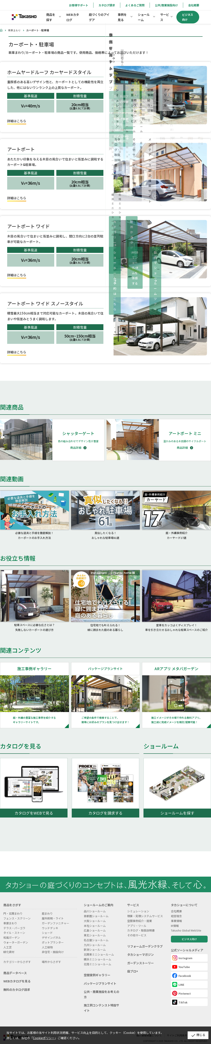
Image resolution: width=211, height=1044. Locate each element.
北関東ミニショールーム (99, 949)
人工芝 (7, 942)
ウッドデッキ (50, 923)
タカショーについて (184, 900)
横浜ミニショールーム (97, 954)
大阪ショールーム (95, 916)
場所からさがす (51, 957)
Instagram (182, 952)
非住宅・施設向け (53, 947)
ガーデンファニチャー (55, 918)
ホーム (1, 30)
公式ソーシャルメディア (187, 945)
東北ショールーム (95, 930)
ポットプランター (53, 937)
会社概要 (193, 5)
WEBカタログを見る (17, 976)
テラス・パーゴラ (14, 923)
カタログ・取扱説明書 (141, 925)
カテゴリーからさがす (17, 957)
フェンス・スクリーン (17, 913)
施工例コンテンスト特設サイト (101, 1002)
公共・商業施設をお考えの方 (101, 989)
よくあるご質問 (135, 5)
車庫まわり (14, 30)
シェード (47, 928)
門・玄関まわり (13, 908)
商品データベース (15, 967)
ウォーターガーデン (15, 937)
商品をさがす (12, 900)
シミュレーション (138, 906)
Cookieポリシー (44, 1038)
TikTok (179, 996)
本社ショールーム (95, 920)
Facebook (181, 970)
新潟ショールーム (95, 944)
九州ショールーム (95, 940)
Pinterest (181, 988)
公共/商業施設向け (166, 5)
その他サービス (136, 930)
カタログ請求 (107, 5)
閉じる (195, 1035)
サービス (133, 900)
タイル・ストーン (14, 928)
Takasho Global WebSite (186, 925)
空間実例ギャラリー (97, 970)
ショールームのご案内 (98, 900)
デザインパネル (51, 932)
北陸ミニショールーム (97, 959)
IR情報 (175, 920)
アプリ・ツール (136, 920)
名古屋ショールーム (96, 935)
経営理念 (176, 911)
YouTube (181, 961)
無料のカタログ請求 (16, 984)
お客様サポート (78, 5)
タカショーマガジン (140, 949)
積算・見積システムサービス (145, 911)
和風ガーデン (11, 932)
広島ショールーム (95, 925)
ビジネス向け (189, 934)
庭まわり (47, 908)
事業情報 (176, 916)
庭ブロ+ (132, 966)
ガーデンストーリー (140, 958)
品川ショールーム (95, 906)
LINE (178, 979)
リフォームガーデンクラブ (145, 941)
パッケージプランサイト (100, 978)
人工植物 (47, 942)
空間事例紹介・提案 (139, 916)
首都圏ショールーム (96, 911)
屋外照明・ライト (53, 913)
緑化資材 (8, 947)
